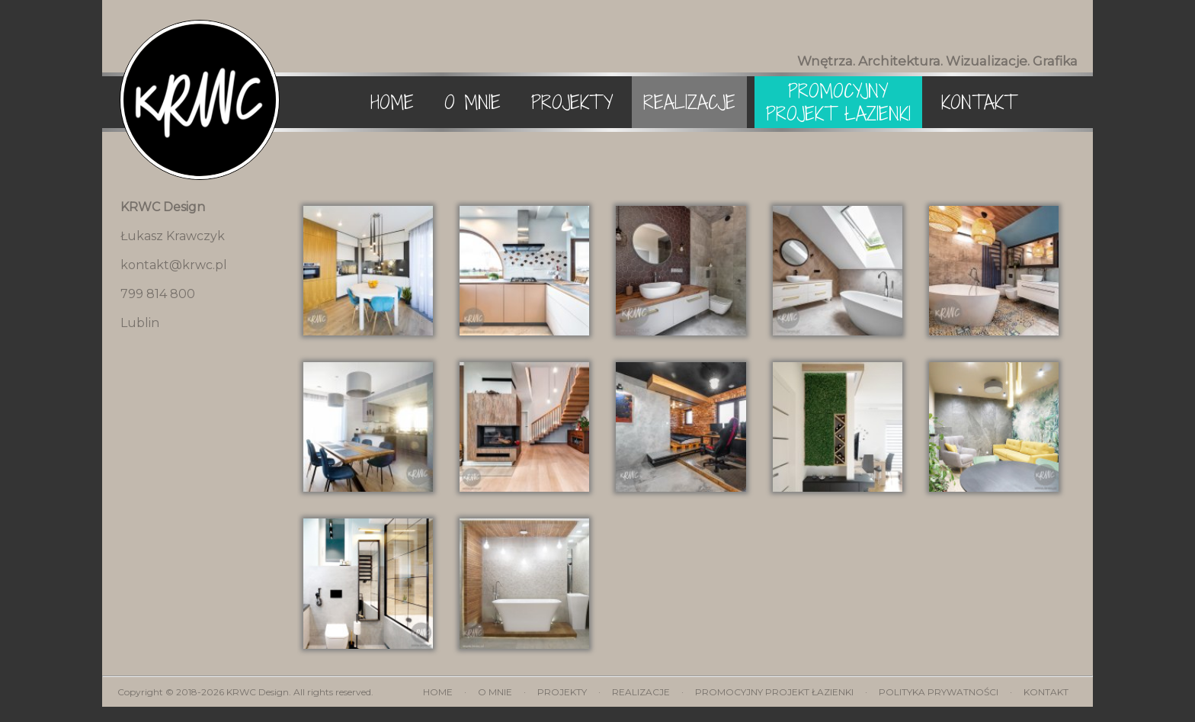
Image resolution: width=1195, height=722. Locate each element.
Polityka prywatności (940, 692)
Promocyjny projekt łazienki (838, 102)
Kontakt (978, 101)
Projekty (572, 101)
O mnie (472, 101)
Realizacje (689, 101)
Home (392, 101)
